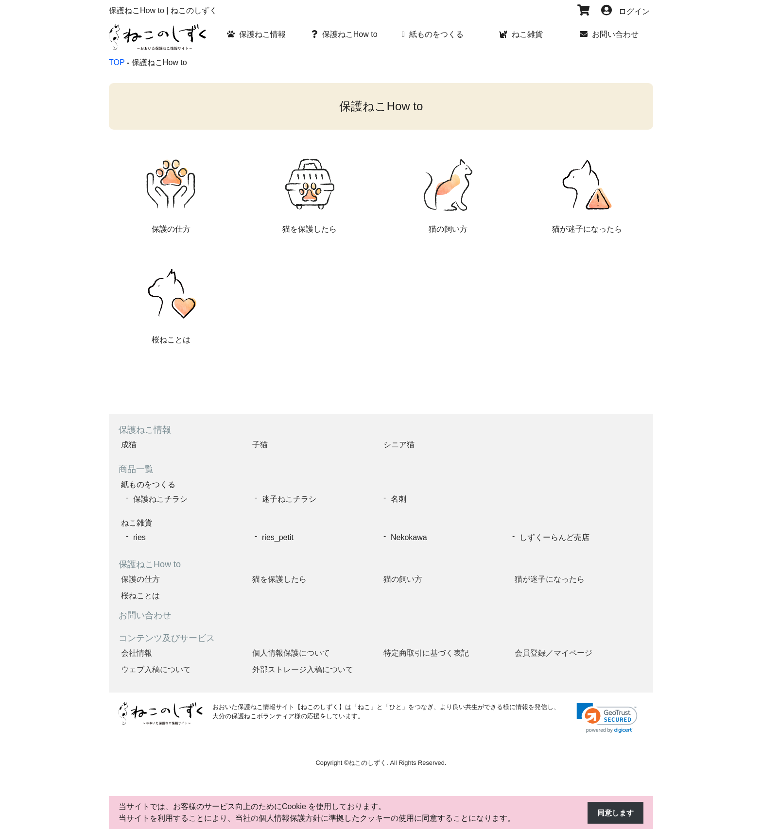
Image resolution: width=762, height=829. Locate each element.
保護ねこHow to (150, 563)
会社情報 (136, 651)
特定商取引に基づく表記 (426, 651)
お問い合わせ (145, 614)
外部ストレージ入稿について (302, 668)
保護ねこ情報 (145, 430)
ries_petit (278, 536)
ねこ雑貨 (136, 522)
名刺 (398, 498)
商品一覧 (136, 469)
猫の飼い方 (402, 578)
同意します (614, 813)
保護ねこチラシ (160, 498)
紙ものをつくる (148, 484)
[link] (607, 716)
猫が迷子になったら (550, 578)
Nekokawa (409, 536)
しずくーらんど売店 (554, 536)
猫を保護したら (279, 578)
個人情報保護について (291, 651)
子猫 (260, 444)
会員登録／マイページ (553, 651)
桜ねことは (140, 594)
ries (139, 536)
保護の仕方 (140, 578)
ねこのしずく (367, 761)
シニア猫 (399, 444)
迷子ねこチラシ (289, 498)
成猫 (129, 444)
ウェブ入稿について (156, 668)
